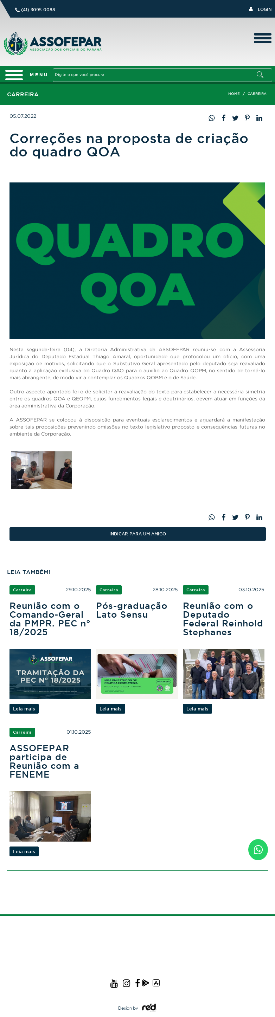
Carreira (257, 94)
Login (260, 9)
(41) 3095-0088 (38, 9)
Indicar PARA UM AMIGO (137, 534)
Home (234, 94)
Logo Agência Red (149, 1008)
